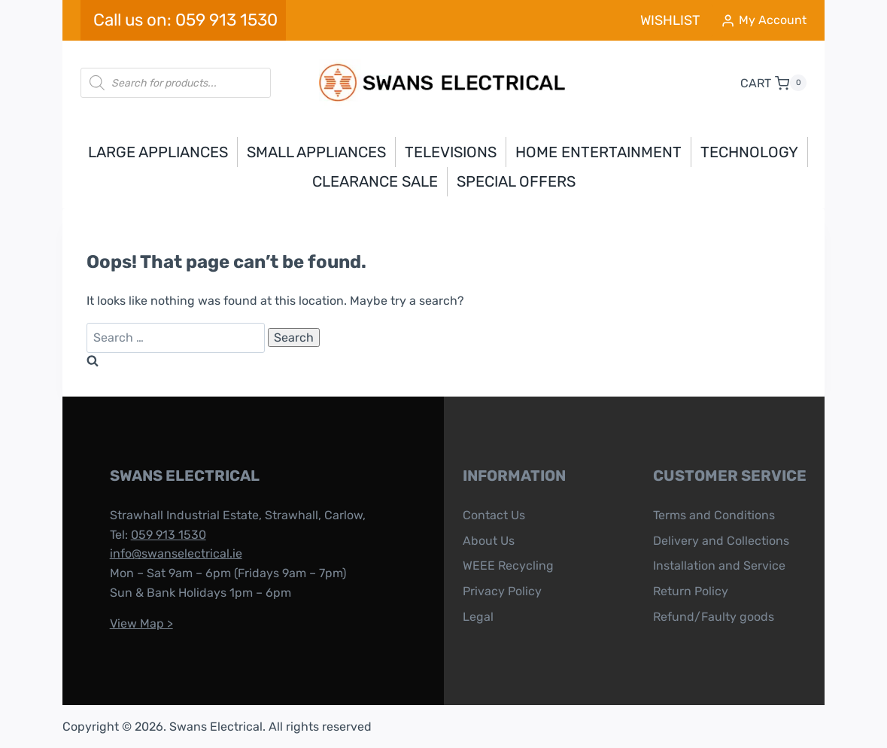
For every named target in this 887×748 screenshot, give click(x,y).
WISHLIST (670, 20)
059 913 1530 (164, 535)
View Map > (137, 623)
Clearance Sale (375, 181)
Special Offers (516, 181)
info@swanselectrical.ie (172, 553)
